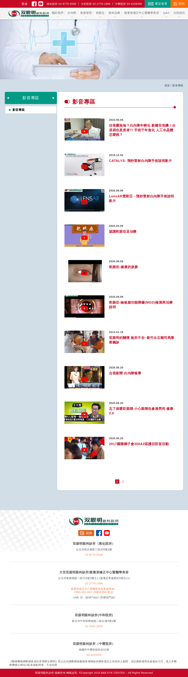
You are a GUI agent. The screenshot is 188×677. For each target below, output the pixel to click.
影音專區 (18, 109)
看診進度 (157, 3)
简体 (24, 4)
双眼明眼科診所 (94, 519)
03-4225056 (94, 654)
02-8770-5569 (94, 554)
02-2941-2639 (94, 626)
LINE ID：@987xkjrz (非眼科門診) (94, 597)
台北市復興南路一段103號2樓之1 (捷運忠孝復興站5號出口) (94, 578)
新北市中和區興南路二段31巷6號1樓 (94, 620)
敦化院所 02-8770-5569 (61, 3)
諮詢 (179, 3)
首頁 (167, 85)
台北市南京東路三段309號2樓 (94, 549)
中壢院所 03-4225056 (128, 3)
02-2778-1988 (94, 583)
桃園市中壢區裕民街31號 (94, 649)
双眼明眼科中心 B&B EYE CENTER (28, 13)
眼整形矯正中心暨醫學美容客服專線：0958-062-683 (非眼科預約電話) (94, 590)
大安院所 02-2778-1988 (96, 3)
